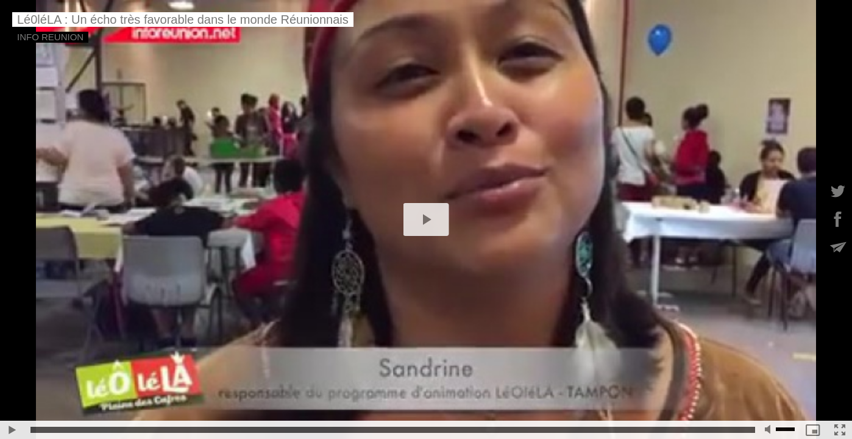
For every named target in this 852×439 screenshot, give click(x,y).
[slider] (392, 430)
